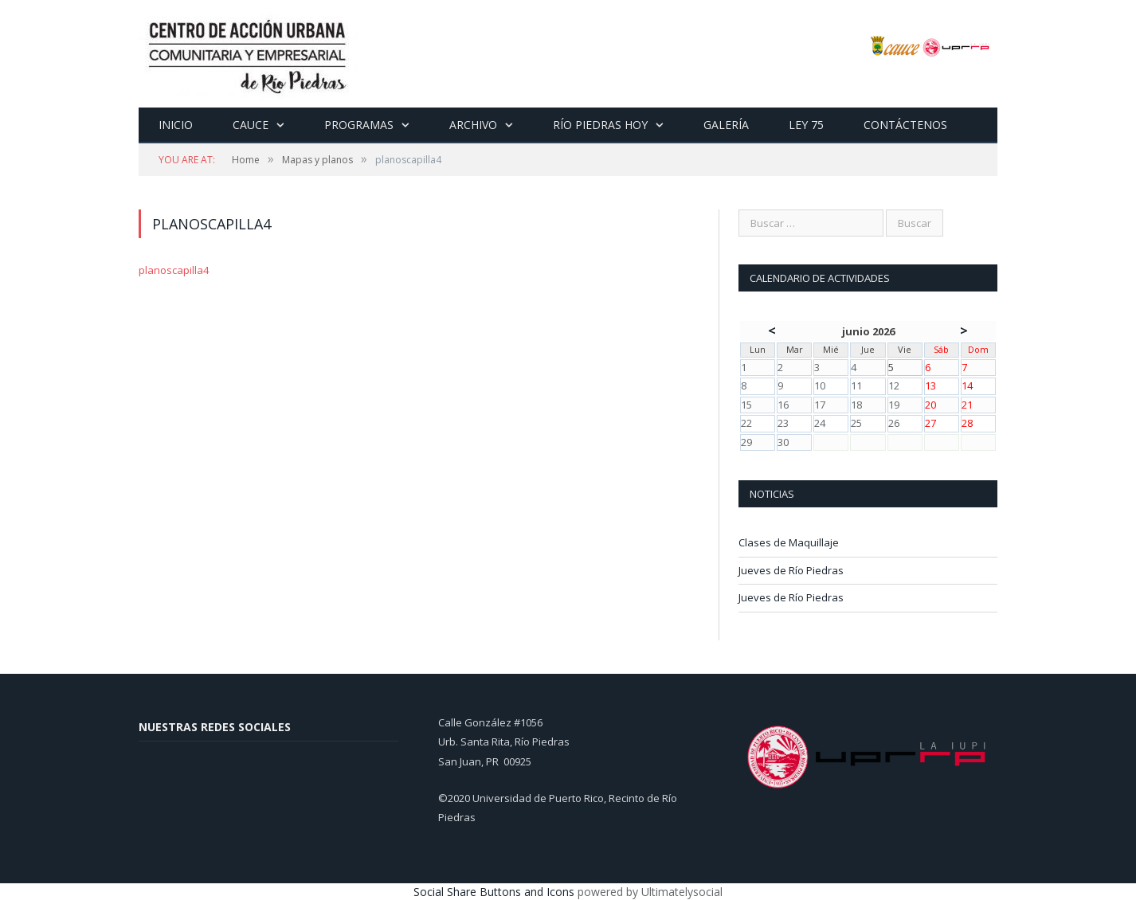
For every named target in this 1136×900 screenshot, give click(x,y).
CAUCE (250, 124)
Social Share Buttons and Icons (493, 891)
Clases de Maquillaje (788, 542)
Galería (726, 124)
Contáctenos (905, 124)
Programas (359, 124)
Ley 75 (806, 124)
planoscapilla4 (174, 270)
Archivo (473, 124)
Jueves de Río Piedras (791, 570)
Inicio (176, 124)
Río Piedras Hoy (600, 124)
